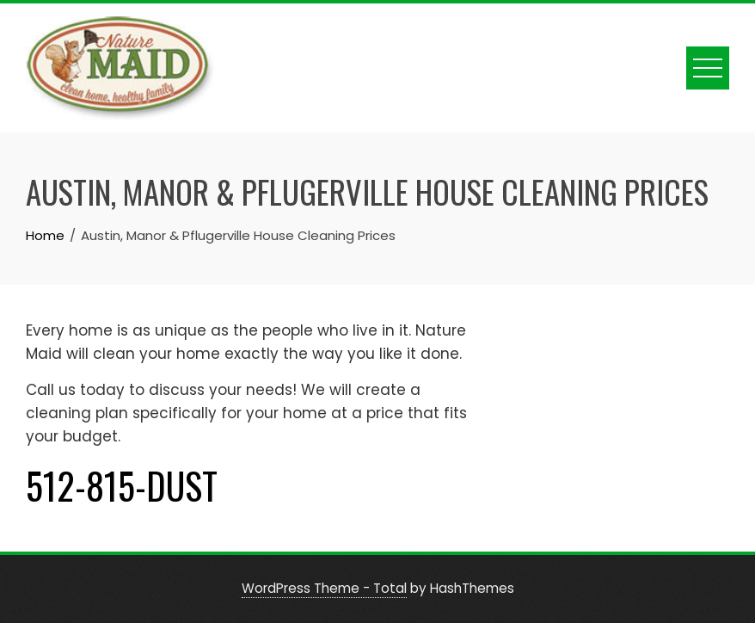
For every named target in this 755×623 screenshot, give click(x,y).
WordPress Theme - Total (324, 588)
